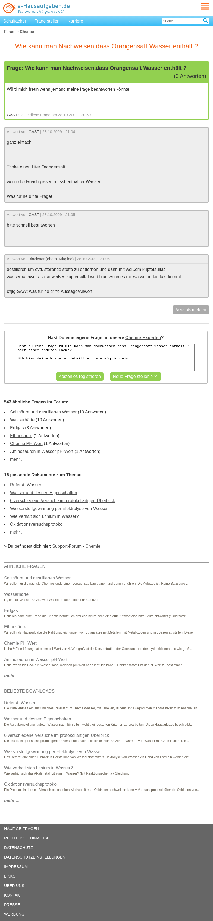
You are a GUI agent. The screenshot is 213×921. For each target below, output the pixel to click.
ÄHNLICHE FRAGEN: (25, 566)
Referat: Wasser (25, 485)
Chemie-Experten (143, 337)
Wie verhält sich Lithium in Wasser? (44, 516)
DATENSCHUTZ (18, 847)
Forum (9, 31)
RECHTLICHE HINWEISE (26, 838)
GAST (12, 115)
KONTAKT (13, 895)
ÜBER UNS (14, 886)
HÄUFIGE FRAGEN (21, 828)
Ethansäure (21, 435)
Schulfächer (14, 21)
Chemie (92, 546)
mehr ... (17, 459)
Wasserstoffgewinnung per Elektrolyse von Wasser (59, 508)
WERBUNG (14, 914)
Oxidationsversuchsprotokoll (37, 524)
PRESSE (12, 905)
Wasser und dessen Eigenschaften (43, 492)
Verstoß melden (191, 309)
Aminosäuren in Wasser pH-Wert (41, 451)
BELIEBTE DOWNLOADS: (30, 691)
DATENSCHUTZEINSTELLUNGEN (34, 857)
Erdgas (17, 427)
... (12, 675)
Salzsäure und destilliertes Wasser (43, 412)
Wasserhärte (22, 420)
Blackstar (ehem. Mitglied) (51, 259)
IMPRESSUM (16, 866)
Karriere (75, 21)
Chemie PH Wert (26, 443)
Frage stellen (47, 21)
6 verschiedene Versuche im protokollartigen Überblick (62, 500)
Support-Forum (67, 546)
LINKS (9, 876)
